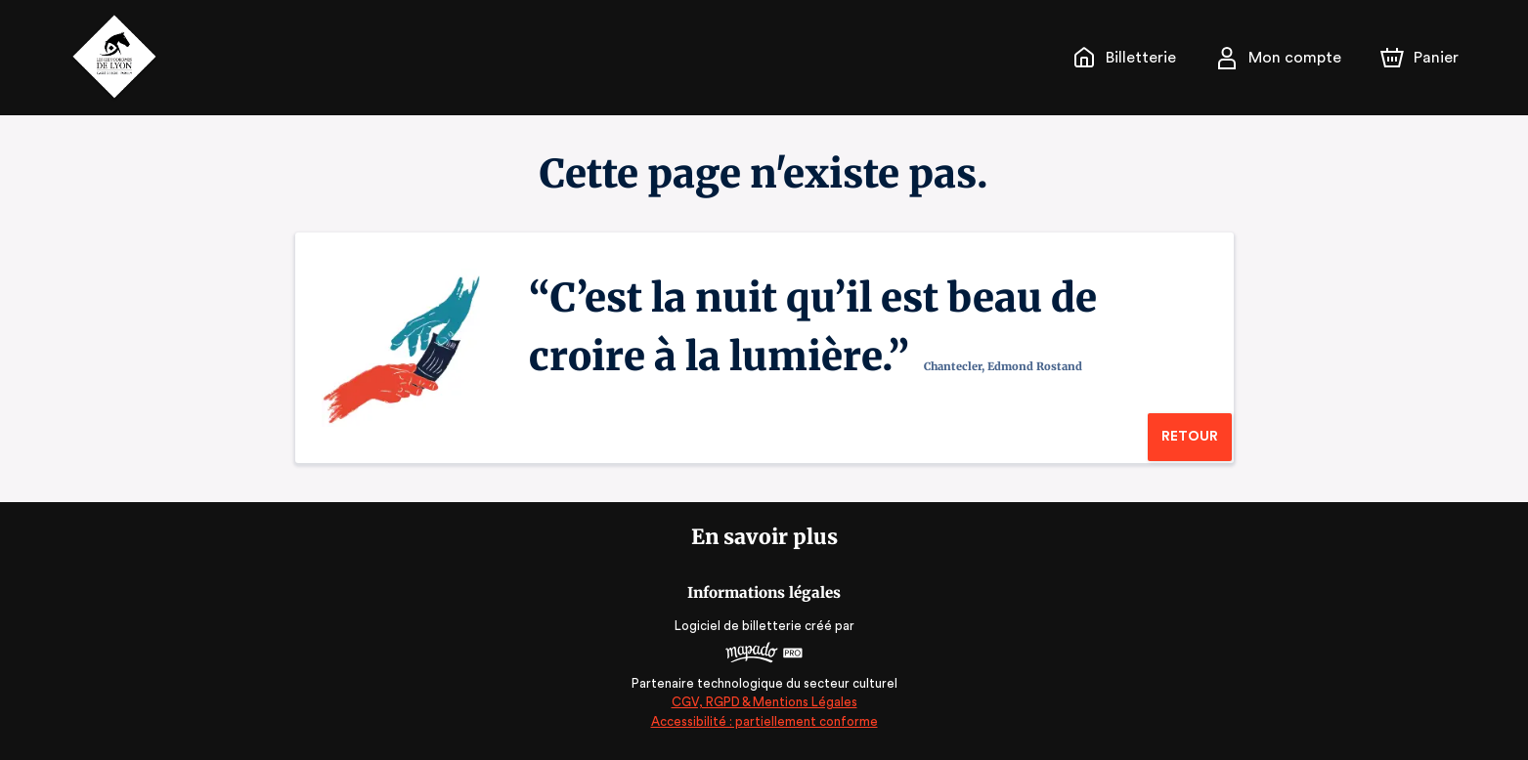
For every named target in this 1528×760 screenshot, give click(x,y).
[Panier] (1418, 57)
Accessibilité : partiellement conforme (764, 721)
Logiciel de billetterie (739, 625)
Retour (1189, 436)
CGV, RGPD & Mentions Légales (764, 702)
